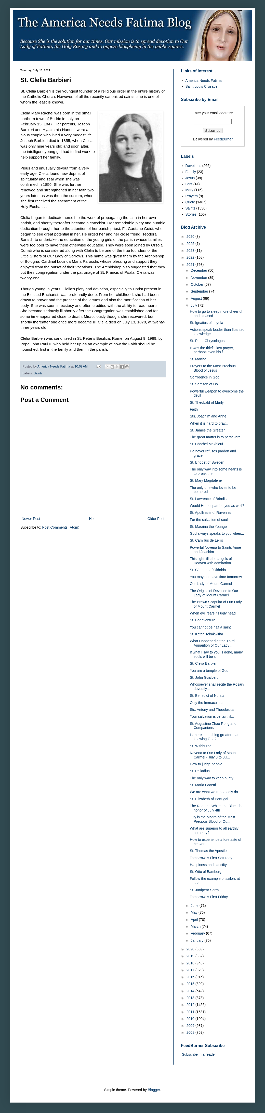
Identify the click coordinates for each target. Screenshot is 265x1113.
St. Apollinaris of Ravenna (210, 512)
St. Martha (198, 359)
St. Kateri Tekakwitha (206, 634)
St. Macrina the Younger (209, 527)
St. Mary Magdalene (206, 480)
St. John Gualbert (204, 677)
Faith (194, 409)
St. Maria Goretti (203, 785)
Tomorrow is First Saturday (211, 858)
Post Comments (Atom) (60, 527)
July (194, 305)
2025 (191, 244)
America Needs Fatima (204, 80)
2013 (191, 998)
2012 (191, 1005)
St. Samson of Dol (204, 384)
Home (93, 519)
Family (191, 172)
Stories (191, 214)
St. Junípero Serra (204, 890)
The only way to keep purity (211, 778)
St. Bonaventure (202, 620)
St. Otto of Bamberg (205, 872)
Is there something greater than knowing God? (215, 737)
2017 (191, 970)
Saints (38, 373)
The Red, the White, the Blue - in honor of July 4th (216, 808)
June (195, 906)
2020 (191, 949)
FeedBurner (223, 139)
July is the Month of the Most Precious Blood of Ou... (212, 819)
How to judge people (206, 764)
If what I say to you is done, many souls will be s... (216, 654)
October (197, 284)
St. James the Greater (207, 430)
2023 (191, 250)
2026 (191, 236)
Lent (189, 184)
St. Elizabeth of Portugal (209, 799)
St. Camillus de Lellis (206, 540)
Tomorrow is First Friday (209, 897)
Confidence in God (204, 377)
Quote (190, 202)
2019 (191, 956)
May (194, 912)
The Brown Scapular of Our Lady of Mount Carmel (216, 604)
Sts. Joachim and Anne (208, 416)
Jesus (190, 178)
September (200, 291)
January (197, 940)
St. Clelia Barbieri (203, 663)
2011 (191, 1012)
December (199, 270)
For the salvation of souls (210, 520)
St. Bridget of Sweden (207, 462)
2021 (191, 265)
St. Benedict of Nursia (207, 695)
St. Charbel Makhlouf (206, 444)
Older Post (156, 519)
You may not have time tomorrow (216, 577)
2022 (191, 257)
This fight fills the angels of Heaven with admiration (211, 561)
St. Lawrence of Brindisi (208, 499)
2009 (191, 1026)
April (195, 920)
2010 (191, 1019)
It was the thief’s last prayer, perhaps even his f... (212, 350)
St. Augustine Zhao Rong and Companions (213, 726)
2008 (191, 1032)
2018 (191, 963)
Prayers (192, 196)
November (199, 278)
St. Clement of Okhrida (208, 570)
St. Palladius (200, 771)
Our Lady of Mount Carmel (211, 584)
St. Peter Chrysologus (207, 341)
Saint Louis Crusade (202, 86)
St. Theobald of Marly (207, 402)
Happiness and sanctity (208, 865)
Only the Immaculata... (208, 703)
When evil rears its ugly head (213, 613)
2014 (191, 991)
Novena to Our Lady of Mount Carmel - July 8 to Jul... (213, 755)
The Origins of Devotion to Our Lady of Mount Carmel (214, 593)
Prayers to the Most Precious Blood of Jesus (213, 368)
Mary (189, 190)
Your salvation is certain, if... (212, 716)
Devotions (193, 166)
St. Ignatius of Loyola (206, 323)
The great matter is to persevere (215, 437)
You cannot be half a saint (210, 627)
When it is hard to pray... (209, 423)
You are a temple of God (209, 671)
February (198, 933)
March (196, 926)
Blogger (154, 1090)
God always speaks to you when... (217, 533)
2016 (191, 977)
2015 (191, 984)
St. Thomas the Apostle (208, 851)
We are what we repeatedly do (214, 792)
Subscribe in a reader (199, 1054)
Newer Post (31, 519)
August (197, 298)
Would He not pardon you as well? (217, 506)
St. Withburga (200, 746)
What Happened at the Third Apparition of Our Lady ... (212, 643)
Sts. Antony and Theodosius (212, 710)
